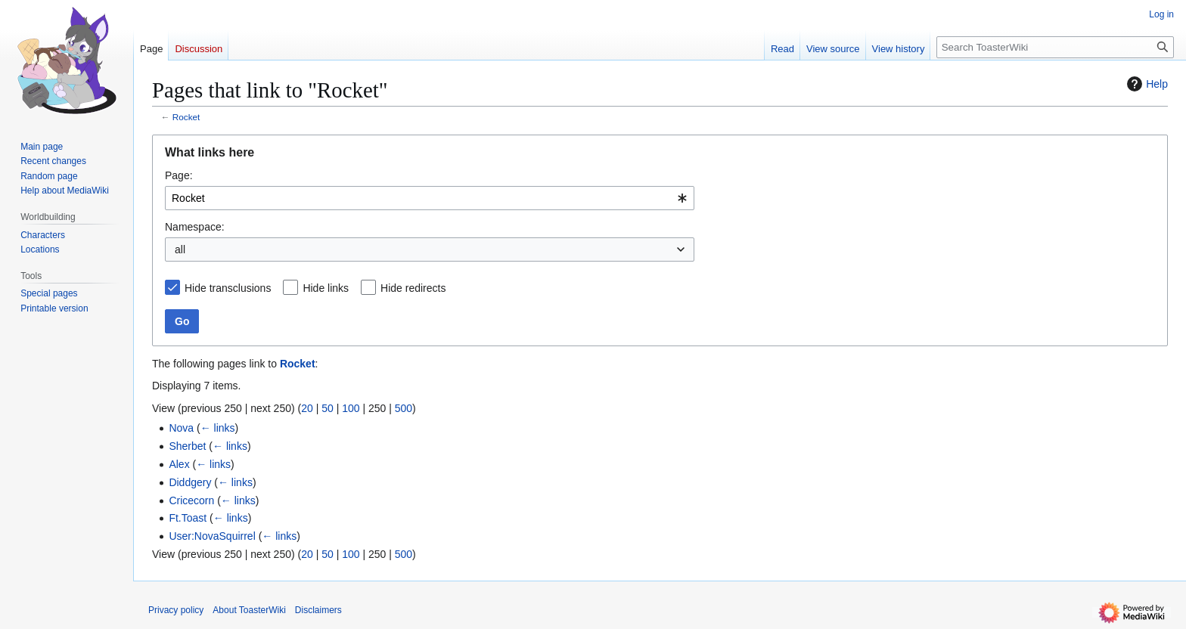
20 (307, 408)
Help (1145, 83)
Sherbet (187, 446)
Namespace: (195, 227)
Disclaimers (318, 610)
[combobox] (429, 198)
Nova (181, 428)
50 (327, 408)
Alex (179, 464)
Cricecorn (191, 500)
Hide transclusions (228, 288)
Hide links (326, 288)
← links (217, 428)
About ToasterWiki (249, 610)
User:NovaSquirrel (212, 536)
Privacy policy (175, 610)
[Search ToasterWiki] (1055, 47)
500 (403, 408)
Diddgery (190, 482)
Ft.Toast (187, 518)
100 (350, 408)
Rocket (186, 117)
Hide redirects (413, 288)
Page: (179, 175)
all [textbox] (180, 249)
